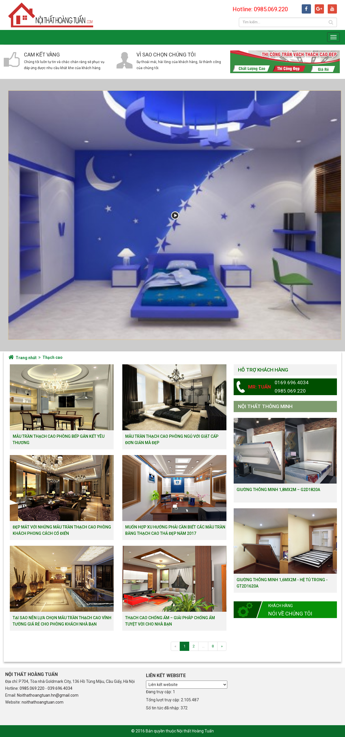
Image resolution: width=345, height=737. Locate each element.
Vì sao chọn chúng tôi (166, 55)
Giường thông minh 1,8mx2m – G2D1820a (278, 489)
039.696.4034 (60, 688)
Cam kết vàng (42, 55)
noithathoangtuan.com (42, 702)
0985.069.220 (32, 688)
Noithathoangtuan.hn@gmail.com (47, 695)
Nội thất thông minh (265, 406)
